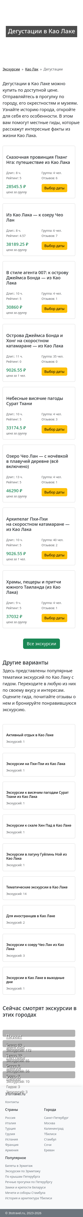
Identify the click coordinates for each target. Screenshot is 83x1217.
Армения (11, 1150)
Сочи (48, 1145)
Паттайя (15, 1057)
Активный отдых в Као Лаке (29, 735)
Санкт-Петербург (56, 1118)
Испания (11, 1139)
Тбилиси (50, 1134)
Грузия (10, 1134)
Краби (13, 1077)
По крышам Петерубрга (22, 1176)
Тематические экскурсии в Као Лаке (36, 887)
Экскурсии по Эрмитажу (22, 1171)
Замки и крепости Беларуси (25, 1187)
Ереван (49, 1150)
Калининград (54, 1128)
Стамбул (50, 1139)
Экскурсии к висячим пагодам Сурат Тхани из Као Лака (37, 794)
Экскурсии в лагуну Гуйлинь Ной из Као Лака (36, 856)
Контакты (12, 1102)
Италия (10, 1123)
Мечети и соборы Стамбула (25, 1193)
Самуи (13, 1067)
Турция (10, 1128)
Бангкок (15, 1046)
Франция (12, 1145)
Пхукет (14, 1036)
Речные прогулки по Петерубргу (28, 1182)
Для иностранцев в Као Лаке (30, 916)
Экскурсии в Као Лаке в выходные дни (35, 979)
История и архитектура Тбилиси (28, 1198)
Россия (10, 1118)
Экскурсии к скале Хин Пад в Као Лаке (38, 825)
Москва (49, 1123)
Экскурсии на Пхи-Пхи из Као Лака (35, 763)
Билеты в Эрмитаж (19, 1166)
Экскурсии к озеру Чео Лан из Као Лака (35, 946)
